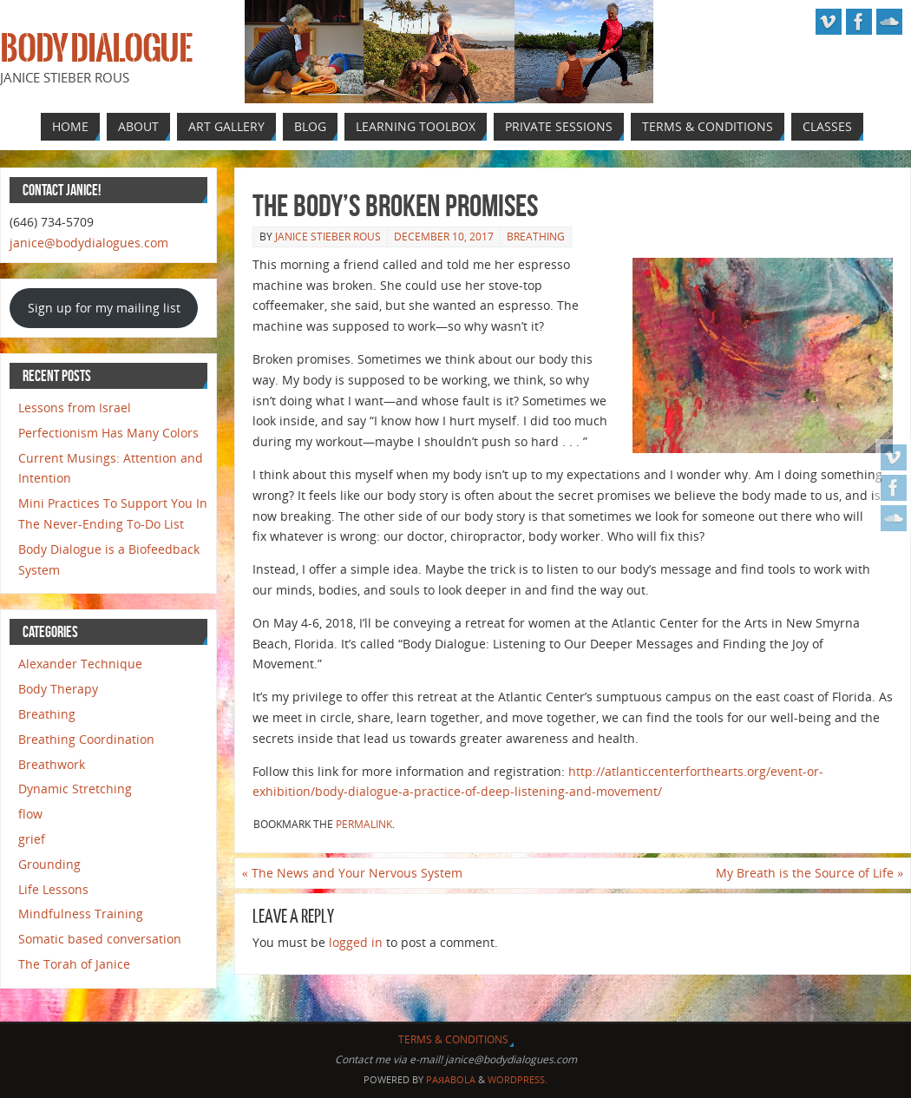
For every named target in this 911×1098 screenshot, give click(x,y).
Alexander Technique (80, 663)
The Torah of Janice (74, 964)
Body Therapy (58, 688)
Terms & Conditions (453, 1039)
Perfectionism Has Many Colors (108, 432)
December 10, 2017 (444, 236)
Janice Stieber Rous (328, 236)
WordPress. (517, 1079)
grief (31, 839)
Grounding (49, 864)
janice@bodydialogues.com (89, 242)
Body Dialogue (96, 48)
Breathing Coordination (86, 739)
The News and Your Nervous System (352, 873)
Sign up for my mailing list (104, 307)
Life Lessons (53, 889)
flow (30, 813)
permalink (364, 824)
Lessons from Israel (74, 407)
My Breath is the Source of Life (809, 873)
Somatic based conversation (99, 938)
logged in (356, 942)
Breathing (536, 236)
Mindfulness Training (80, 913)
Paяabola (450, 1079)
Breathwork (51, 764)
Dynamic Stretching (75, 788)
